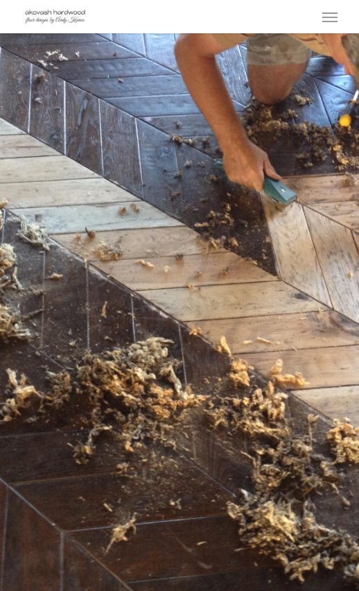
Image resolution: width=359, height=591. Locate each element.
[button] (330, 17)
